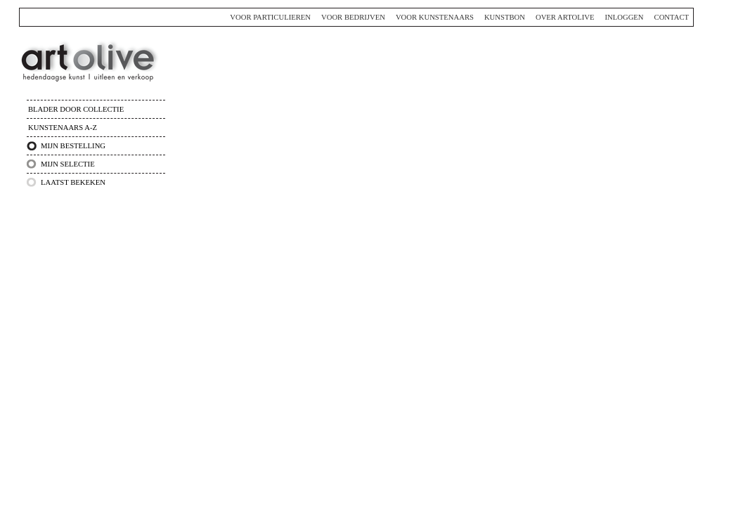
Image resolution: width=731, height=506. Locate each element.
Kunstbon (504, 17)
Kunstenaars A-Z (62, 127)
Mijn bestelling (73, 146)
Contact (671, 17)
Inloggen (623, 17)
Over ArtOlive (565, 17)
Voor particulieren (270, 17)
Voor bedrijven (353, 17)
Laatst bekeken (73, 182)
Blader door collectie (76, 109)
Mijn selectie (68, 164)
